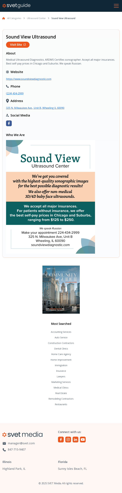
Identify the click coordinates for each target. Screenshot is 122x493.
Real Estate (61, 393)
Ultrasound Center (36, 18)
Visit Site (18, 44)
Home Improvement (61, 359)
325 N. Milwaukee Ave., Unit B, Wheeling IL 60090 (35, 108)
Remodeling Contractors (61, 398)
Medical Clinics (61, 387)
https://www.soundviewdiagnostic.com (28, 79)
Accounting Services (61, 331)
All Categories (14, 18)
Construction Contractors (61, 343)
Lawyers (61, 376)
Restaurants (61, 404)
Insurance (61, 370)
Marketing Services (61, 382)
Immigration (61, 365)
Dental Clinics (61, 348)
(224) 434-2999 (15, 93)
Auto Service (61, 337)
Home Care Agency (61, 354)
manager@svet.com (18, 443)
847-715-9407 (14, 449)
